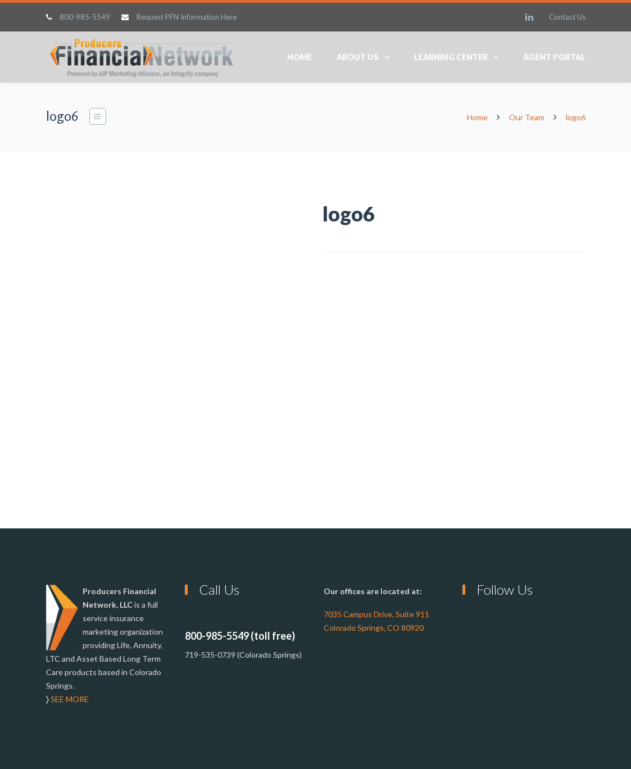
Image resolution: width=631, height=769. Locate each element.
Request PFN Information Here (187, 16)
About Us (358, 57)
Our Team (526, 117)
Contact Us (567, 16)
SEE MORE (70, 699)
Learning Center (451, 57)
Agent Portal (554, 57)
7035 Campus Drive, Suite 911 (376, 614)
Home (299, 57)
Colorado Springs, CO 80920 (374, 627)
